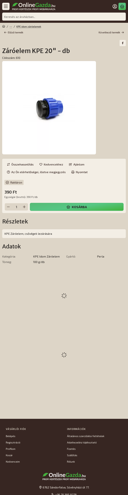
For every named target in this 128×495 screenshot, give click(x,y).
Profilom (10, 448)
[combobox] (64, 17)
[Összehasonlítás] (20, 164)
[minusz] (8, 207)
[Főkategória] (3, 26)
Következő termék (111, 32)
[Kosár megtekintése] (122, 6)
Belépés (10, 436)
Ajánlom (76, 164)
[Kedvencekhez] (51, 164)
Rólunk (71, 461)
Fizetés (71, 448)
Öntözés (11, 26)
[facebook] (123, 43)
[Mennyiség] (16, 207)
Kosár (9, 455)
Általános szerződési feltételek (85, 436)
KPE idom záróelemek (28, 26)
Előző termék (13, 32)
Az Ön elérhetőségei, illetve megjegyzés (36, 172)
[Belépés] (114, 6)
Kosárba (76, 207)
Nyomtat (79, 172)
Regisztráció (13, 442)
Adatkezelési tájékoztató (82, 442)
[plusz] (24, 207)
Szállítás (72, 455)
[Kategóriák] (6, 6)
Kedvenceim (13, 461)
